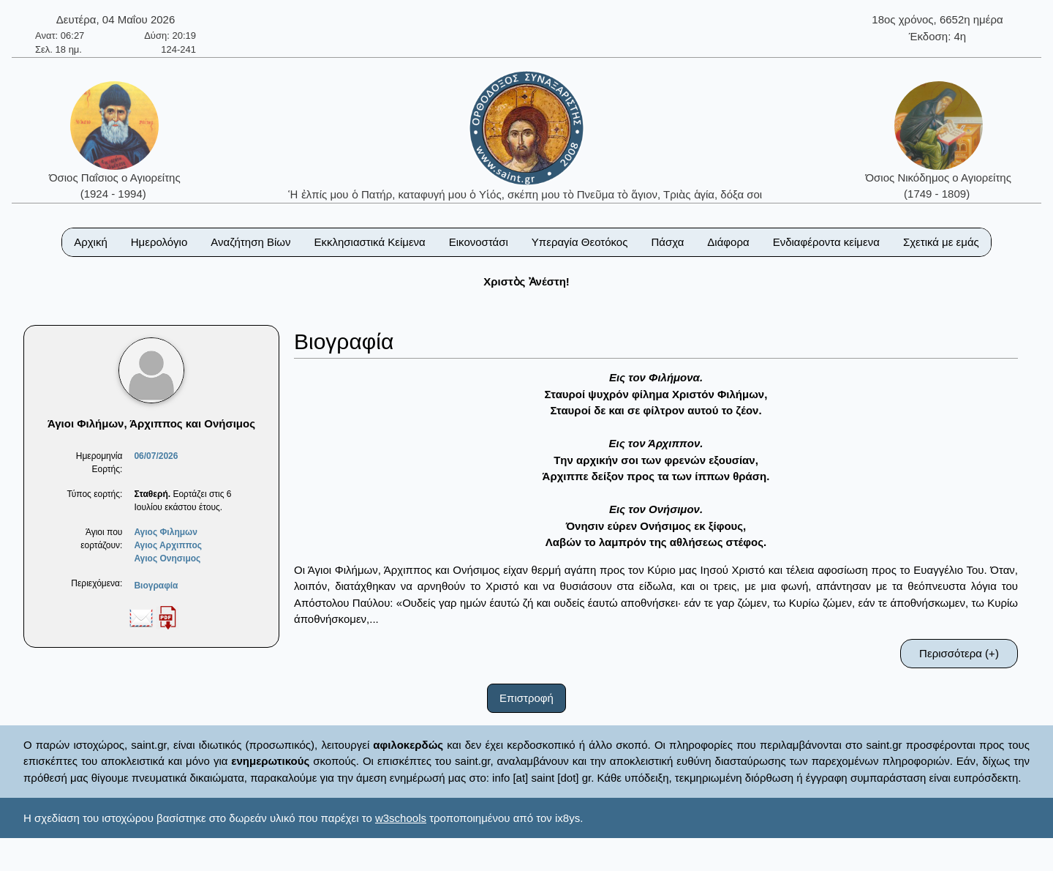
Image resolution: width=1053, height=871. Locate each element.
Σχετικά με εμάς (941, 242)
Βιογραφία (156, 585)
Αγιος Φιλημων (165, 532)
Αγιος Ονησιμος (167, 558)
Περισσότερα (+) (959, 653)
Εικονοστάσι (478, 242)
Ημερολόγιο (159, 242)
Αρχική (90, 242)
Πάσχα (667, 242)
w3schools (400, 818)
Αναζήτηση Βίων (250, 242)
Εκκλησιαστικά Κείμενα (369, 242)
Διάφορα (728, 242)
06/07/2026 (156, 456)
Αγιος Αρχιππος (168, 545)
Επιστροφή (526, 698)
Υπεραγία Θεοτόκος (580, 242)
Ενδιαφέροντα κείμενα (826, 242)
